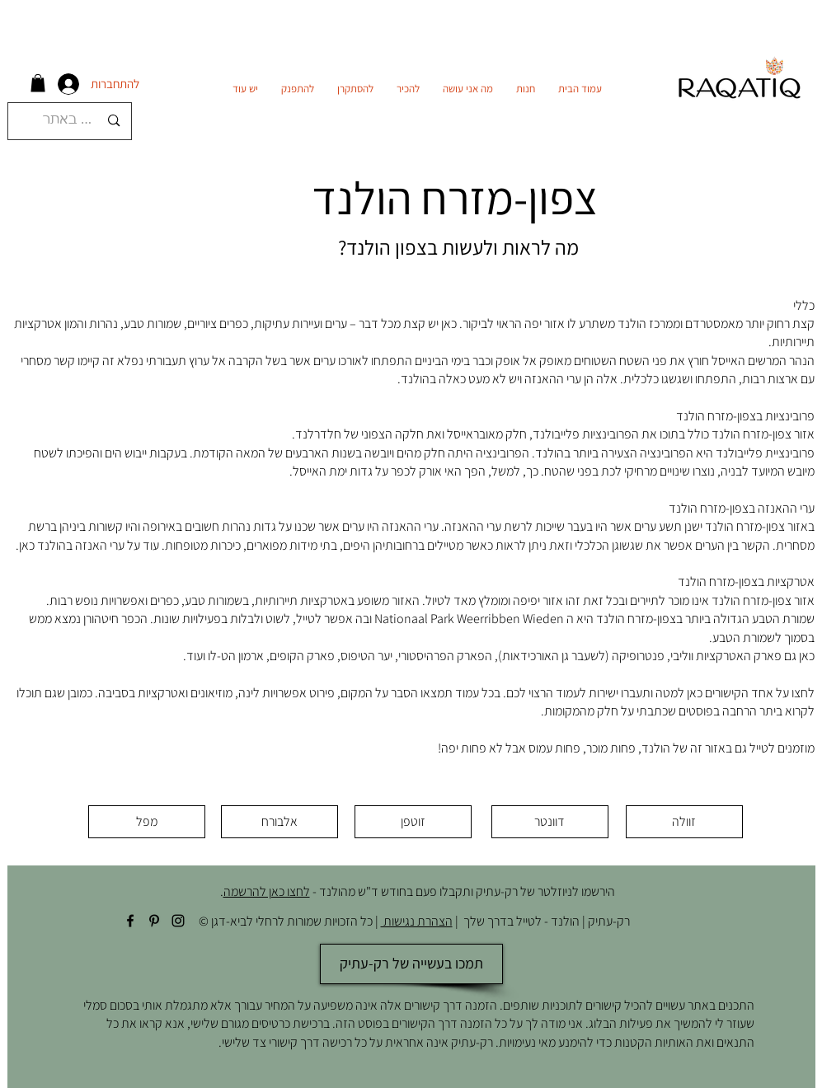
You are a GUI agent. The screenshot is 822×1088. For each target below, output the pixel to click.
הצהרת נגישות (417, 921)
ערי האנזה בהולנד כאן (71, 545)
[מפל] (146, 821)
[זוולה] (684, 821)
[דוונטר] (549, 821)
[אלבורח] (279, 821)
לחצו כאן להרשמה (266, 891)
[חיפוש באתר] (72, 121)
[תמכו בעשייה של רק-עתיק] (411, 964)
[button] (38, 83)
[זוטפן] (413, 821)
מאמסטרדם (713, 323)
